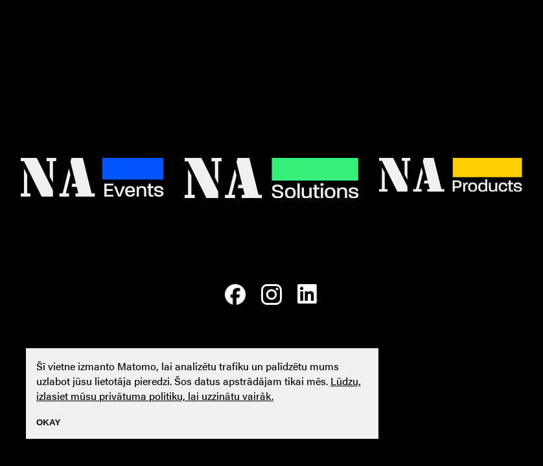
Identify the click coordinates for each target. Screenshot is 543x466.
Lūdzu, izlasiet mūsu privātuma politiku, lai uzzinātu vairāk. (198, 388)
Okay (48, 422)
